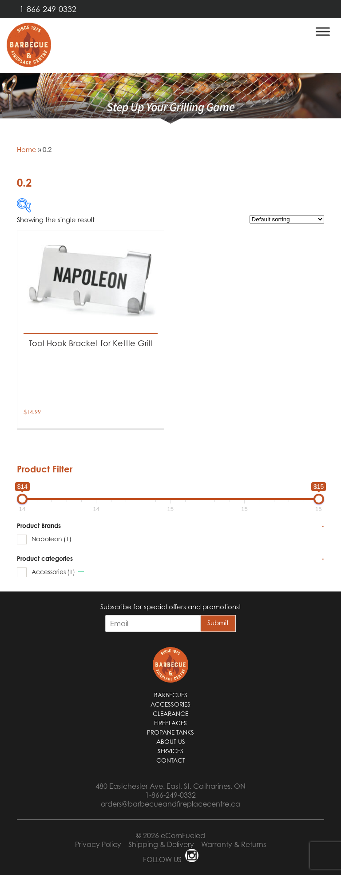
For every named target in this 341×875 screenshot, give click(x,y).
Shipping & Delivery (161, 844)
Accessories (53, 571)
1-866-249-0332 (48, 9)
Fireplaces (170, 723)
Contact (170, 760)
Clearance (170, 713)
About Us (170, 741)
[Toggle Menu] (323, 31)
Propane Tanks (170, 732)
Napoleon (51, 539)
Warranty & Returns (233, 844)
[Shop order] (287, 219)
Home (26, 149)
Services (170, 751)
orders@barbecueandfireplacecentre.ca (170, 803)
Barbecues (170, 695)
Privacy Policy (98, 844)
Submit (218, 623)
